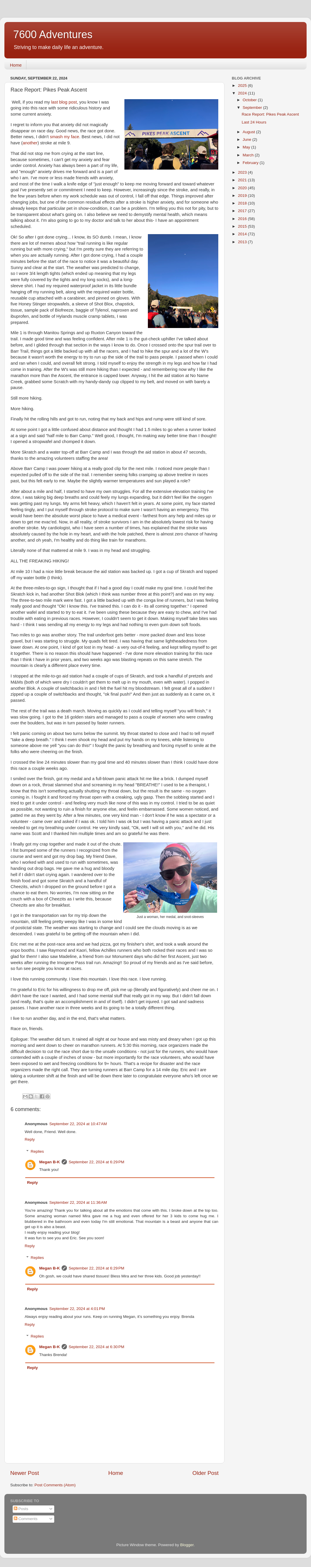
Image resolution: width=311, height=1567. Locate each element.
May (247, 147)
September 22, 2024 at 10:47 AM (78, 1124)
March (249, 155)
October (250, 100)
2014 (243, 234)
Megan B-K (49, 1162)
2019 (243, 195)
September (253, 107)
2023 (243, 172)
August (249, 132)
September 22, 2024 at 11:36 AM (78, 1202)
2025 (243, 85)
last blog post (64, 102)
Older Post (205, 1473)
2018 (243, 203)
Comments (26, 1519)
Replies (37, 1151)
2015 (243, 226)
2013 (243, 242)
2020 (243, 188)
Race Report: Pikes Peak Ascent (270, 114)
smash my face (64, 136)
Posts (21, 1509)
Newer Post (24, 1473)
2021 (243, 180)
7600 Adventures (52, 34)
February (251, 162)
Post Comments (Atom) (55, 1485)
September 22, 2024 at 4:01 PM (77, 1308)
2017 (243, 211)
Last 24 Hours (254, 122)
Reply (30, 1139)
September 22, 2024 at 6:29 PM (96, 1162)
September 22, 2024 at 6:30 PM (96, 1347)
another (30, 143)
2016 (243, 219)
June (247, 139)
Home (16, 64)
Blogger (187, 1545)
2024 (243, 93)
